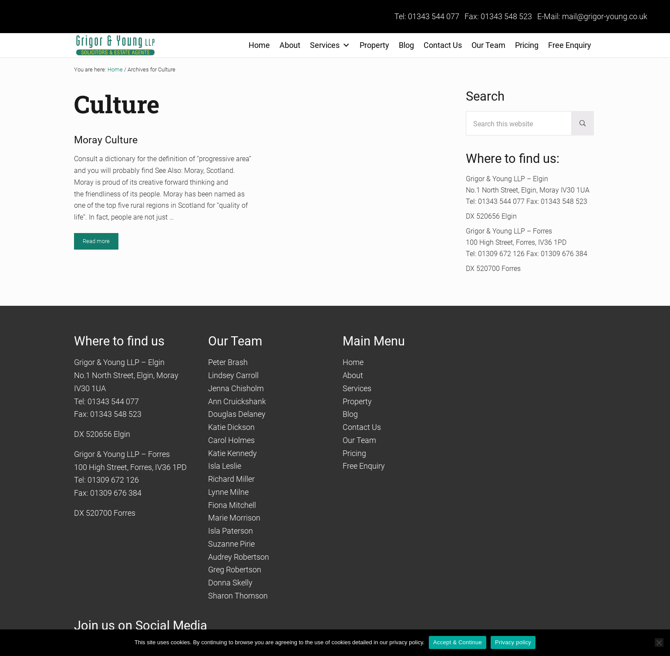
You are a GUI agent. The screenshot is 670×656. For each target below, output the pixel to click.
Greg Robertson (234, 569)
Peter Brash (228, 362)
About (289, 45)
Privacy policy (513, 642)
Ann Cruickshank (237, 401)
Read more (100, 242)
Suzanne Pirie (231, 543)
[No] (659, 642)
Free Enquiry (569, 45)
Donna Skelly (230, 582)
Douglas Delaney (237, 414)
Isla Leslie (224, 465)
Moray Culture (106, 140)
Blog (406, 45)
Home (259, 45)
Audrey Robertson (238, 556)
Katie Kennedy (232, 453)
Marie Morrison (234, 517)
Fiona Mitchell (232, 505)
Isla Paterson (230, 530)
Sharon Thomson (238, 595)
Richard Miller (231, 479)
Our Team (488, 45)
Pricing (527, 45)
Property (374, 45)
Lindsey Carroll (233, 375)
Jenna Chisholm (236, 388)
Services (330, 45)
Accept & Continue (457, 642)
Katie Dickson (231, 427)
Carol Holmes (231, 440)
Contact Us (443, 45)
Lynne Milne (228, 492)
